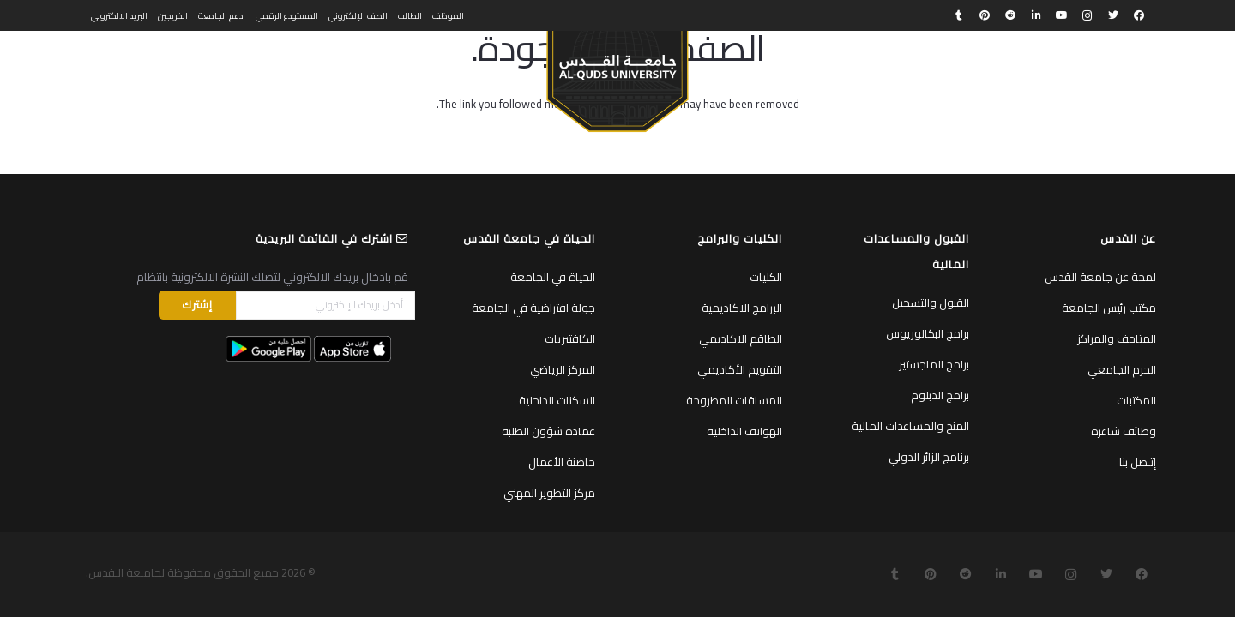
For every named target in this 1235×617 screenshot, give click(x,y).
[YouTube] (1061, 15)
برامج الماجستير (934, 364)
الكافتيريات (570, 338)
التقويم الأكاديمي (739, 369)
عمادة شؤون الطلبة (548, 431)
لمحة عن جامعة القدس (1100, 277)
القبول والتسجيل (930, 302)
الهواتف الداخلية (744, 431)
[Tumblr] (959, 15)
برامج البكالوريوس (927, 333)
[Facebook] (1139, 15)
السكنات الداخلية (557, 400)
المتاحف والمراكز (1116, 338)
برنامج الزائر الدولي (929, 456)
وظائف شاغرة (1123, 431)
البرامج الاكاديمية (742, 307)
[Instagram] (1087, 15)
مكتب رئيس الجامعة (1109, 307)
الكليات (766, 277)
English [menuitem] (106, 65)
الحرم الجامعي (1121, 369)
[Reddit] (1010, 15)
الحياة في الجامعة (552, 277)
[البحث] (147, 65)
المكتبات (1136, 400)
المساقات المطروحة (734, 400)
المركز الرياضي (562, 369)
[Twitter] (1113, 15)
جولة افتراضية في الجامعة (533, 307)
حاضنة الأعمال (561, 462)
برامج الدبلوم (940, 395)
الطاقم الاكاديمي (740, 338)
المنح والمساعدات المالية (910, 426)
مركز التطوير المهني (549, 492)
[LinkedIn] (1036, 15)
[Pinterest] (984, 15)
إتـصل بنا (1137, 462)
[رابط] (617, 74)
